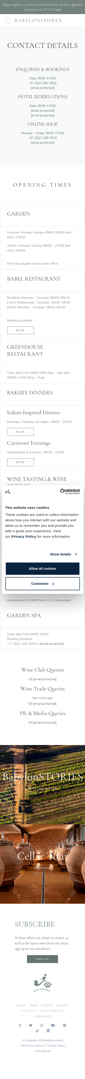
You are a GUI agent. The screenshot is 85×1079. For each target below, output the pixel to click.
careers (62, 1005)
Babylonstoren (39, 20)
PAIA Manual (43, 1051)
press (33, 1005)
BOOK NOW (42, 868)
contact (29, 1011)
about (21, 1005)
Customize (42, 583)
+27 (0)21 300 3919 (43, 138)
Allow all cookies (42, 568)
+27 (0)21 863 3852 (43, 83)
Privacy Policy (24, 536)
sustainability (51, 1011)
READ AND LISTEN (42, 788)
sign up (42, 959)
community (42, 1016)
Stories (47, 1005)
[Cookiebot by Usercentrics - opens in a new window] (60, 491)
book (20, 432)
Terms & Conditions (32, 1045)
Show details (60, 554)
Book (20, 330)
